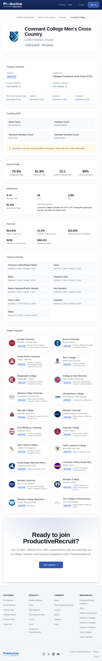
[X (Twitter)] (48, 654)
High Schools (34, 610)
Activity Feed (8, 610)
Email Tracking (9, 605)
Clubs (31, 605)
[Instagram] (43, 654)
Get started (50, 565)
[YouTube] (58, 654)
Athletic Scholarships (25, 17)
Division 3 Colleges (87, 627)
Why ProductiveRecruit (63, 605)
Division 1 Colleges (87, 618)
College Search (9, 615)
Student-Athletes (35, 600)
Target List (7, 624)
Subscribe (16, 148)
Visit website (14, 86)
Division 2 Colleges (87, 623)
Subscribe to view (14, 99)
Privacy (96, 652)
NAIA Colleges (86, 632)
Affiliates (57, 619)
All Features (8, 600)
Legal (56, 624)
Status (57, 615)
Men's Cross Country (46, 17)
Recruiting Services (37, 615)
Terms (96, 656)
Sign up (93, 5)
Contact (57, 610)
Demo (31, 624)
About (56, 600)
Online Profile (8, 619)
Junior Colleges (86, 637)
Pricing (31, 619)
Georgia (63, 17)
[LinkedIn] (53, 654)
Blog (81, 608)
